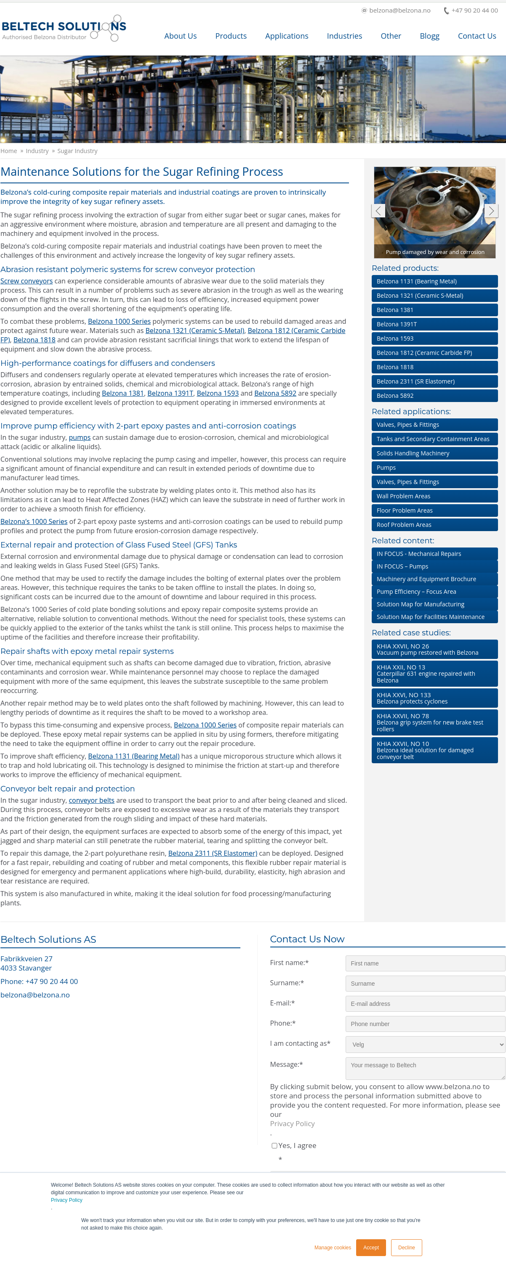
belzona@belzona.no (396, 10)
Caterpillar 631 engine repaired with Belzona (433, 673)
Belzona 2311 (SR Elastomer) (212, 853)
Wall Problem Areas (403, 496)
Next (491, 212)
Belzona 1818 (34, 339)
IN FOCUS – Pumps (402, 566)
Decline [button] (406, 1248)
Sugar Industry (78, 151)
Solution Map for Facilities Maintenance (431, 617)
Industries (344, 36)
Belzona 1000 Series (119, 321)
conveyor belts (92, 800)
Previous (377, 212)
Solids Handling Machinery (413, 453)
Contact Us (477, 36)
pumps (80, 437)
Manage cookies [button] (332, 1248)
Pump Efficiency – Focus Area (416, 591)
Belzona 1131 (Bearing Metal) (133, 756)
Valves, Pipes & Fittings (408, 425)
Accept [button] (371, 1248)
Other (391, 36)
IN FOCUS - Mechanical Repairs (419, 554)
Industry (37, 151)
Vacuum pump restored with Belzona (433, 649)
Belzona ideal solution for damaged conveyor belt (433, 750)
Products (231, 36)
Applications (287, 36)
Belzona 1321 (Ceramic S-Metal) (195, 330)
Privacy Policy (67, 1200)
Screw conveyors (26, 281)
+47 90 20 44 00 (471, 10)
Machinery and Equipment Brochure (426, 579)
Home (8, 151)
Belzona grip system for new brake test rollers (433, 722)
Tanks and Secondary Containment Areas (433, 439)
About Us (181, 36)
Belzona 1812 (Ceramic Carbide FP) (424, 353)
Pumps (386, 467)
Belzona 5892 (275, 393)
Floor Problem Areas (405, 510)
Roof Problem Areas (404, 525)
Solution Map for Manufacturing (420, 604)
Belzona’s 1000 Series (33, 521)
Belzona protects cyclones (433, 697)
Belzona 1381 (123, 393)
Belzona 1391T (170, 393)
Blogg (429, 36)
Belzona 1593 (218, 393)
